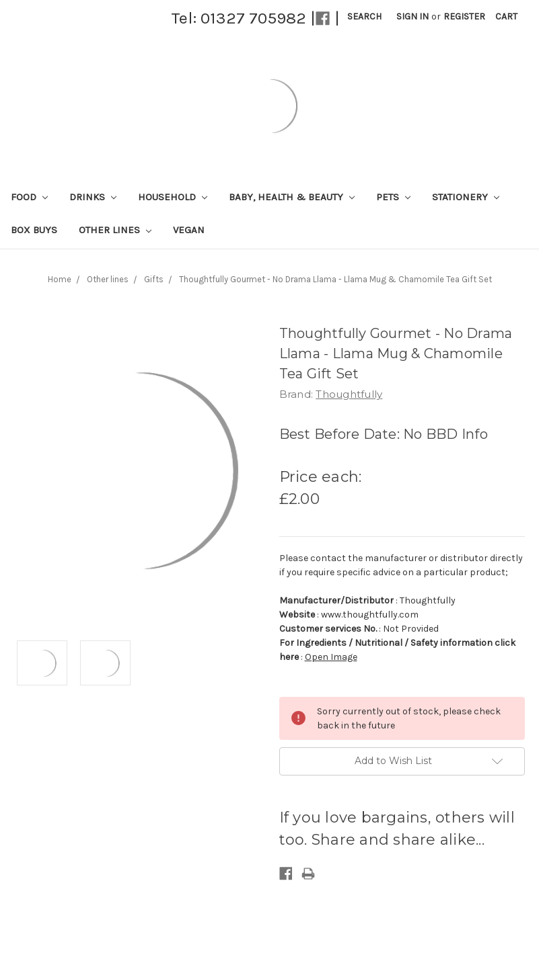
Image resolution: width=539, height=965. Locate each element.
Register (464, 16)
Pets (393, 197)
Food (29, 197)
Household (172, 197)
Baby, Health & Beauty (292, 197)
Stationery (465, 197)
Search (364, 16)
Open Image (331, 657)
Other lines (115, 230)
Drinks (92, 197)
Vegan (189, 230)
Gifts (154, 279)
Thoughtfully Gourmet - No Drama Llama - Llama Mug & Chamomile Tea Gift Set (335, 279)
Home (59, 279)
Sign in (412, 16)
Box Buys (34, 230)
